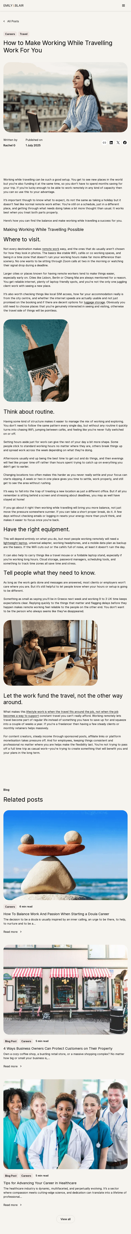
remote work (50, 249)
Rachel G (9, 145)
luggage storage (94, 302)
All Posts (13, 21)
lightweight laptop (15, 543)
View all (66, 1219)
